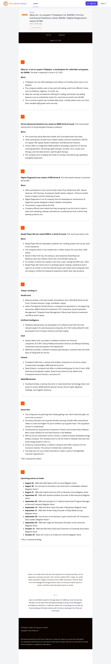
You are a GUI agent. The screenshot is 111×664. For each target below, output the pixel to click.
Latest (35, 3)
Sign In (103, 3)
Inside (31, 12)
